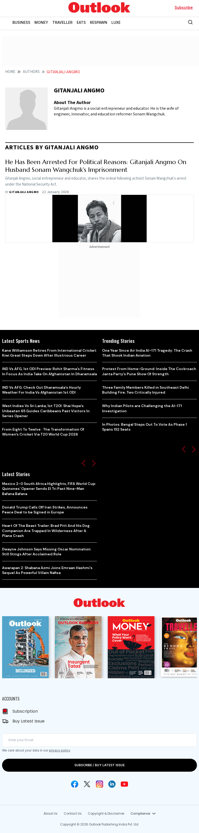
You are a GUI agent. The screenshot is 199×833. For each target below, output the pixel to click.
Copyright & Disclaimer (106, 813)
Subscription (25, 711)
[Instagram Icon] (99, 784)
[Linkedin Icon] (112, 784)
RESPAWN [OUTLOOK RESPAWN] (98, 22)
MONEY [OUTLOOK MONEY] (41, 22)
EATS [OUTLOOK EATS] (81, 22)
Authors (31, 72)
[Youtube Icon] (124, 784)
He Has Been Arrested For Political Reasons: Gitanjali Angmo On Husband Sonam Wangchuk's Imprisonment (95, 166)
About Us (51, 813)
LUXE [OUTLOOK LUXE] (115, 22)
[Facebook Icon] (74, 784)
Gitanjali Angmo (24, 192)
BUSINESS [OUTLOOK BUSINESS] (21, 22)
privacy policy (59, 750)
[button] (84, 463)
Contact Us (73, 813)
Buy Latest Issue (28, 721)
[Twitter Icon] (87, 784)
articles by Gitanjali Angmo (52, 147)
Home (10, 72)
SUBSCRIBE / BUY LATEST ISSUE (99, 765)
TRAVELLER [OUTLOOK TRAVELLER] (62, 22)
